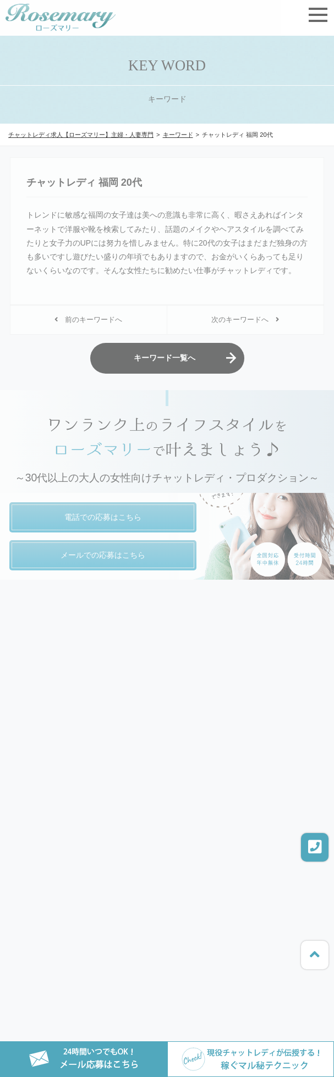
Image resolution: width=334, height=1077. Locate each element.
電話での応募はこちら (102, 517)
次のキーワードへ (245, 320)
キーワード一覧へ (164, 357)
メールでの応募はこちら (103, 555)
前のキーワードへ (88, 320)
